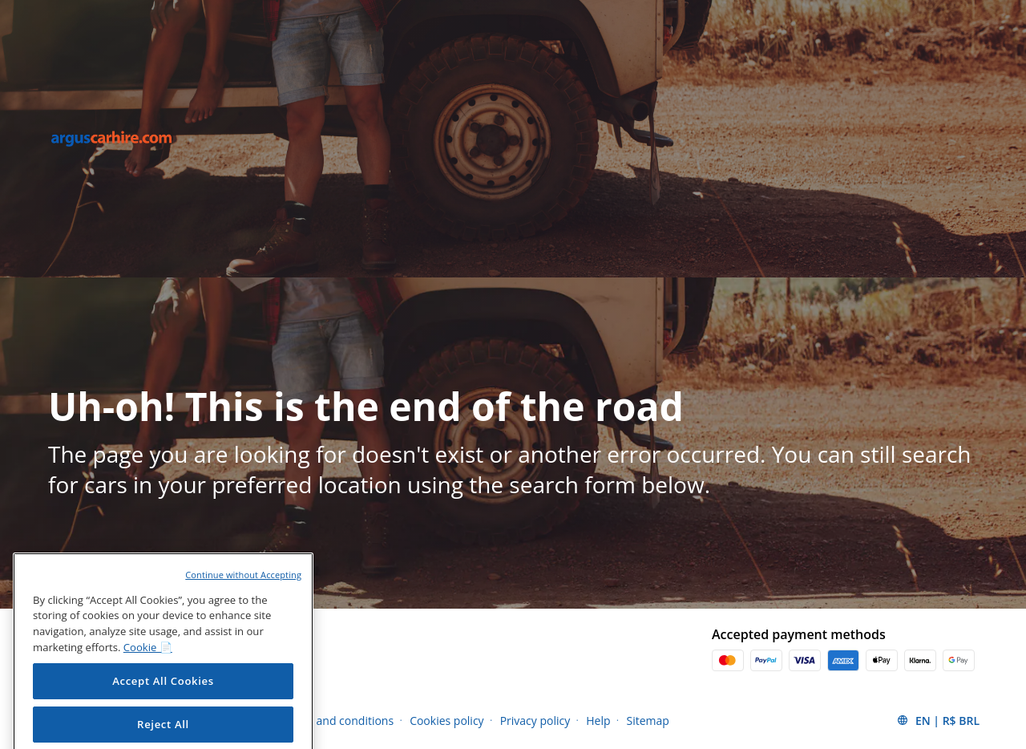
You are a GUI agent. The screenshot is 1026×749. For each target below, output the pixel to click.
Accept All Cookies (163, 695)
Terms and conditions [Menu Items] (337, 720)
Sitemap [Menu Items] (648, 720)
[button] (938, 720)
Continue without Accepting (243, 588)
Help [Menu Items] (598, 720)
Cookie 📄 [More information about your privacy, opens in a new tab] (147, 661)
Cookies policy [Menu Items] (447, 720)
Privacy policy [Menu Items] (535, 720)
